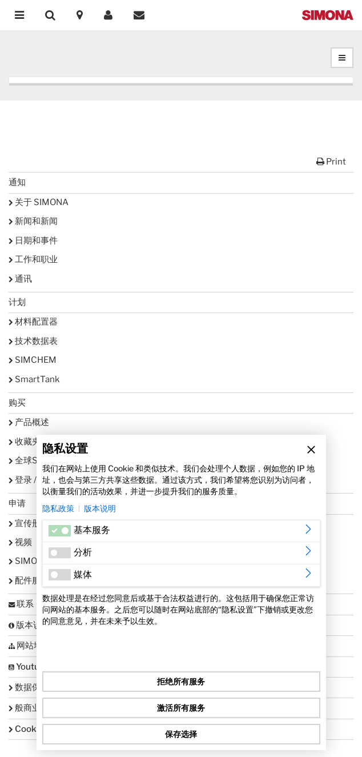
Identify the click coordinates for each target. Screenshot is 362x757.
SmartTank (34, 379)
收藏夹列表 (33, 441)
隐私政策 (58, 508)
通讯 (20, 279)
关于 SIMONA (39, 202)
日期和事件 (33, 240)
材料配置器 (33, 322)
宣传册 (25, 523)
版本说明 (100, 508)
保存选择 (181, 734)
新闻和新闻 (33, 221)
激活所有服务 (181, 707)
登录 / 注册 (32, 480)
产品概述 (29, 422)
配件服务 (29, 580)
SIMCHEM (33, 360)
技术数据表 (33, 341)
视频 (20, 542)
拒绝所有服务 (181, 681)
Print (331, 162)
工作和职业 (33, 259)
